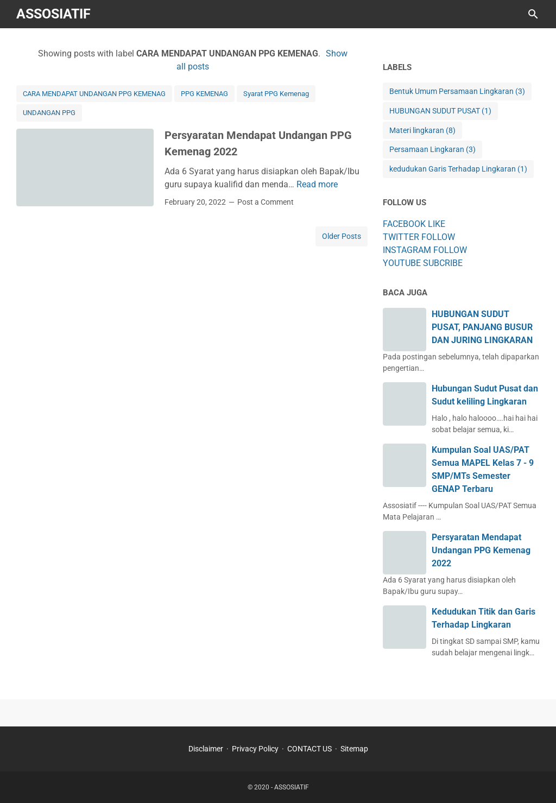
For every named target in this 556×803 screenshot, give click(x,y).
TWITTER (401, 237)
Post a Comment (265, 202)
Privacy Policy (255, 748)
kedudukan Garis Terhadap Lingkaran (458, 169)
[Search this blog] (533, 14)
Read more (317, 184)
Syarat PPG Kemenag (276, 94)
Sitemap (354, 748)
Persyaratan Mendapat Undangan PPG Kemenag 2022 (481, 550)
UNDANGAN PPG (49, 113)
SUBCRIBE (443, 263)
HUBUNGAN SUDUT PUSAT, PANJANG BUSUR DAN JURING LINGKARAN (482, 327)
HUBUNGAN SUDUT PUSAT (440, 111)
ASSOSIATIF (53, 14)
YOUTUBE (402, 263)
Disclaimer (205, 748)
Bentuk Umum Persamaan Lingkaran (457, 91)
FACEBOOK (404, 224)
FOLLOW (438, 237)
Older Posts (341, 236)
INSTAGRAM (407, 250)
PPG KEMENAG (204, 94)
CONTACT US (309, 748)
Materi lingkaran (422, 130)
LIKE (436, 224)
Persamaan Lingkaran (432, 149)
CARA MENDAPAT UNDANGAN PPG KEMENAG (94, 94)
